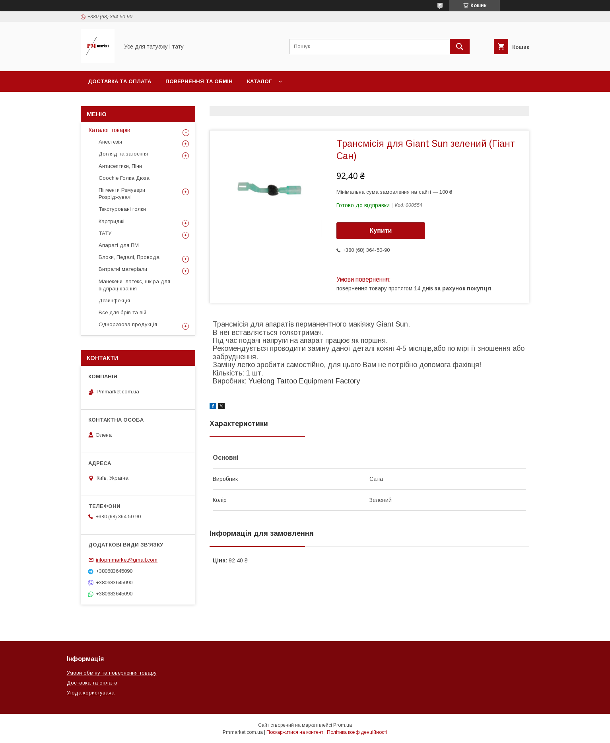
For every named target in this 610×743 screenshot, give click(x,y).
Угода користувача (91, 693)
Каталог (259, 81)
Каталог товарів (109, 130)
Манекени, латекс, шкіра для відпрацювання (134, 285)
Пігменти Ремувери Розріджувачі (122, 193)
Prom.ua (342, 725)
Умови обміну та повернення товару (112, 673)
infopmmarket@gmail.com (126, 560)
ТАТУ (105, 233)
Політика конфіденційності (357, 732)
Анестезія (110, 142)
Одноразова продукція (128, 324)
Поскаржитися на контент (294, 732)
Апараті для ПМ (119, 245)
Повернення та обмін (199, 81)
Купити (381, 230)
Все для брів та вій (122, 312)
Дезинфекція (114, 300)
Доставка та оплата (119, 81)
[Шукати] (460, 46)
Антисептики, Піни (120, 166)
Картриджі (111, 221)
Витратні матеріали (123, 269)
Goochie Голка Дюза (124, 178)
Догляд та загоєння (123, 154)
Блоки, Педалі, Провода (129, 257)
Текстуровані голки (122, 209)
